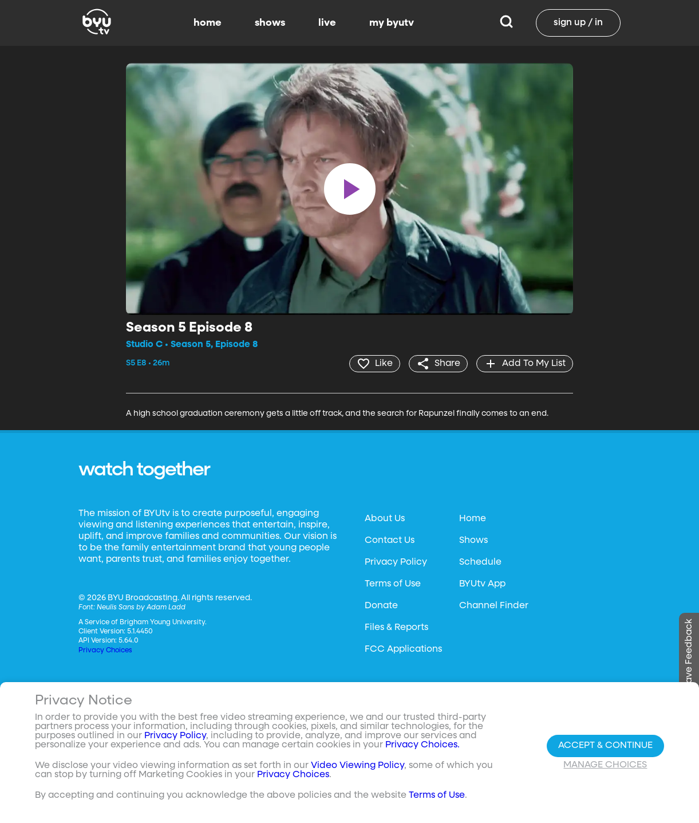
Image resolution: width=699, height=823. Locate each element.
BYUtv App (482, 584)
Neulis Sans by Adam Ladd (141, 607)
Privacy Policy (396, 562)
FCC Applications (403, 649)
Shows (473, 540)
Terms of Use (393, 584)
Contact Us (389, 540)
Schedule (480, 562)
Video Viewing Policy (357, 765)
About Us (385, 518)
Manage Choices (605, 765)
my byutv (391, 23)
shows (270, 23)
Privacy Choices (105, 650)
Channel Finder (493, 606)
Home (472, 518)
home (207, 23)
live (327, 23)
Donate (381, 606)
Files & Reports (396, 627)
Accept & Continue (605, 745)
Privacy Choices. (422, 745)
